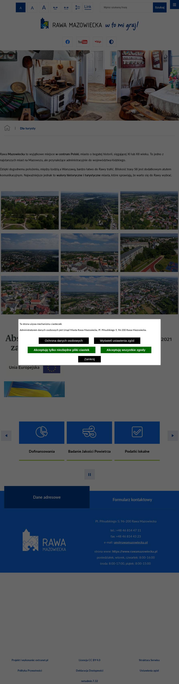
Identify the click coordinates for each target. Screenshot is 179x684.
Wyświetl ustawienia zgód (117, 340)
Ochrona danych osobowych (64, 340)
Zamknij (89, 359)
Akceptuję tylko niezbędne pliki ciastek (61, 350)
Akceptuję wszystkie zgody (126, 350)
